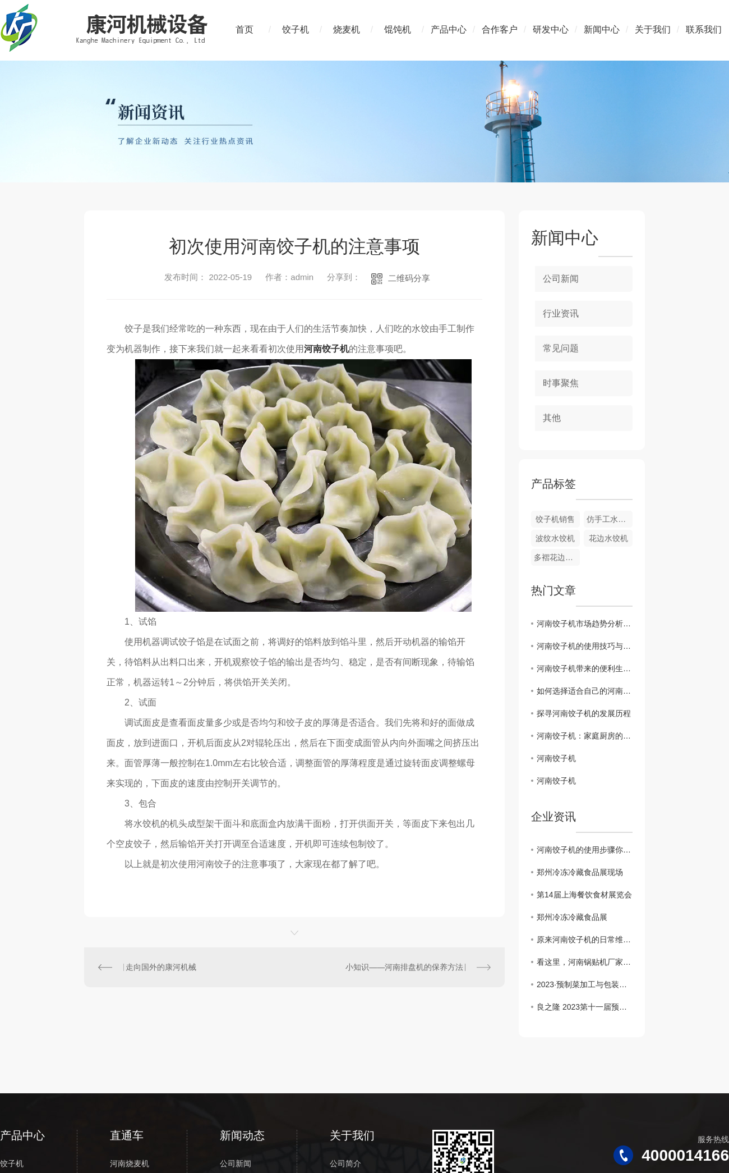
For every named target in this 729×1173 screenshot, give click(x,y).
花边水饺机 (608, 538)
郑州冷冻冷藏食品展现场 (580, 872)
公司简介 (345, 1163)
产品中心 (449, 29)
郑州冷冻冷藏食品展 (572, 917)
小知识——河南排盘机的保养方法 (404, 967)
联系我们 (704, 29)
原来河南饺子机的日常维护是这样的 (585, 939)
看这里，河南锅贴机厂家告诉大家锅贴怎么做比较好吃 (585, 961)
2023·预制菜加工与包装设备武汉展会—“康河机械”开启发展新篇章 (585, 984)
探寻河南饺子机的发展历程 (584, 713)
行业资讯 (561, 313)
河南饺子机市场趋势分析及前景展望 (585, 623)
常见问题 (561, 348)
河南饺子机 (326, 349)
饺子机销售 (555, 519)
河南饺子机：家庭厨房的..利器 (585, 735)
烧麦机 (346, 29)
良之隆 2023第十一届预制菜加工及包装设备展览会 (585, 1006)
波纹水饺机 (555, 538)
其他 (552, 418)
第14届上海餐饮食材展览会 (584, 894)
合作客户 (500, 29)
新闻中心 (602, 29)
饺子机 (295, 29)
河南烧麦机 (129, 1163)
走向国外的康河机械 (161, 967)
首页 (244, 29)
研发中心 (551, 29)
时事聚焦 (561, 383)
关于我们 (653, 29)
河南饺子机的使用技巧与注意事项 (585, 646)
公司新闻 (561, 278)
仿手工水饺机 (610, 519)
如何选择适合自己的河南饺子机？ (585, 690)
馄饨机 (397, 29)
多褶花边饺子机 (557, 557)
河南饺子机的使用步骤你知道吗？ (585, 849)
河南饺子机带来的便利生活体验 (585, 668)
